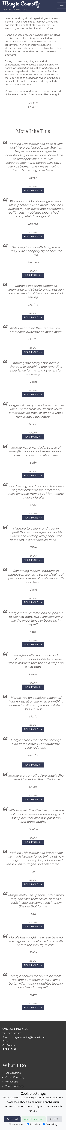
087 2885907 (14, 1033)
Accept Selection (33, 1119)
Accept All (12, 1119)
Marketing (50, 1124)
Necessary (16, 1124)
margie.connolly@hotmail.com (28, 1037)
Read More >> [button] (33, 191)
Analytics (33, 1124)
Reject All (54, 1119)
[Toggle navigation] (61, 5)
